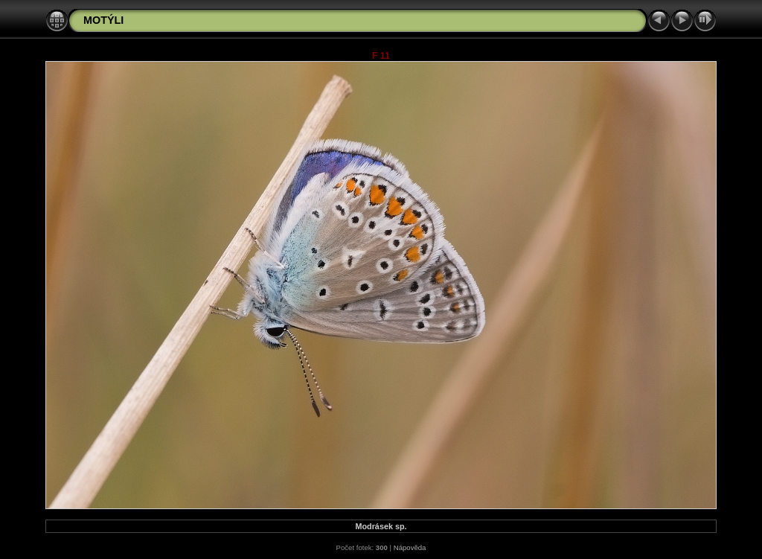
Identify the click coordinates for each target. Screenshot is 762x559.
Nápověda (410, 547)
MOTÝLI (103, 20)
